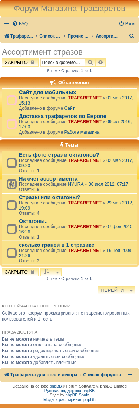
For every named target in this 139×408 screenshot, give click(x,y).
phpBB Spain (77, 395)
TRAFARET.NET (85, 98)
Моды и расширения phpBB (69, 399)
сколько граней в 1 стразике (56, 245)
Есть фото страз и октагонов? (59, 155)
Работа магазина (81, 132)
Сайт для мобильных (47, 92)
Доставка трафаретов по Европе (62, 116)
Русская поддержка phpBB (69, 390)
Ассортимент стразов (42, 52)
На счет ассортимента (48, 179)
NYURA (75, 184)
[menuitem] (20, 24)
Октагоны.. (33, 221)
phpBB (56, 386)
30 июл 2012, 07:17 (108, 184)
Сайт (69, 108)
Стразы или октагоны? (49, 197)
